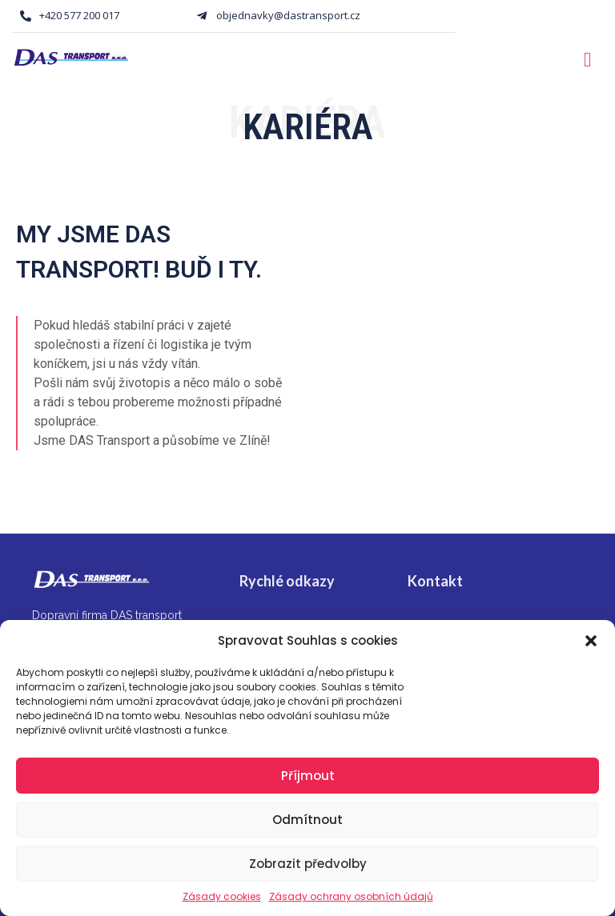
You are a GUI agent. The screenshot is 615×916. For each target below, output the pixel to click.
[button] (591, 641)
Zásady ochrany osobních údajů (351, 896)
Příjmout (308, 775)
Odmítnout (307, 819)
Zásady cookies (222, 896)
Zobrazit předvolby (308, 863)
